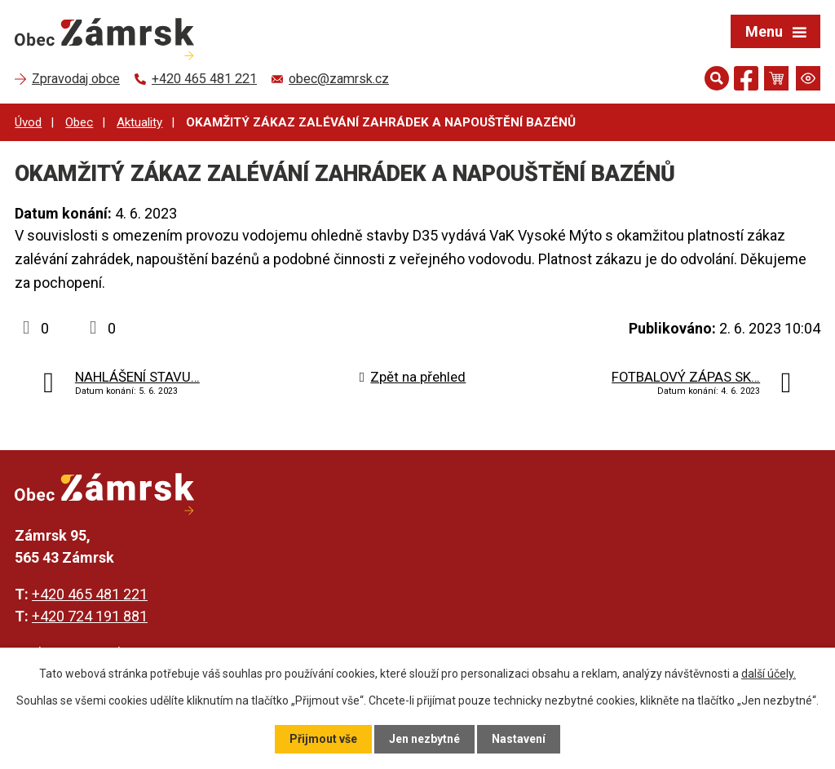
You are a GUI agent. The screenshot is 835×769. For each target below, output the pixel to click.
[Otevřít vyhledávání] (717, 78)
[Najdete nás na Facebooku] (746, 81)
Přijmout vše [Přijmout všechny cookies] (323, 738)
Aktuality (139, 122)
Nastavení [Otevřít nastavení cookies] (519, 738)
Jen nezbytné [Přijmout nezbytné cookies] (424, 738)
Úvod (28, 122)
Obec (79, 122)
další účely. (768, 673)
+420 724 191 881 (90, 616)
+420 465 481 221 (90, 594)
